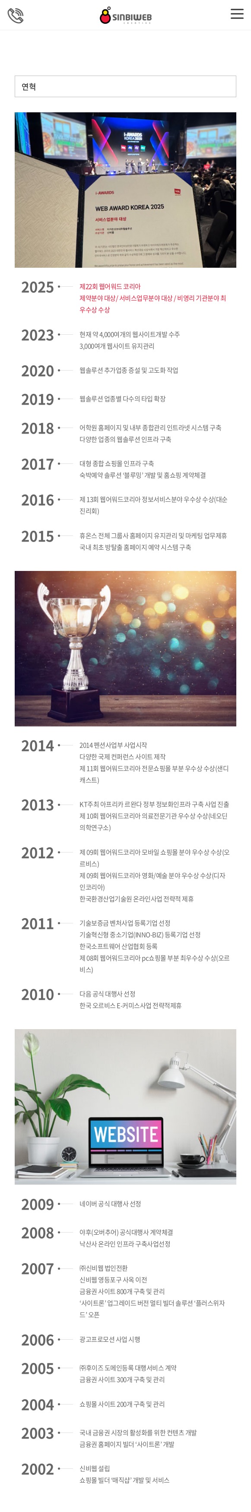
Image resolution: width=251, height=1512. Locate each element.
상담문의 (15, 15)
